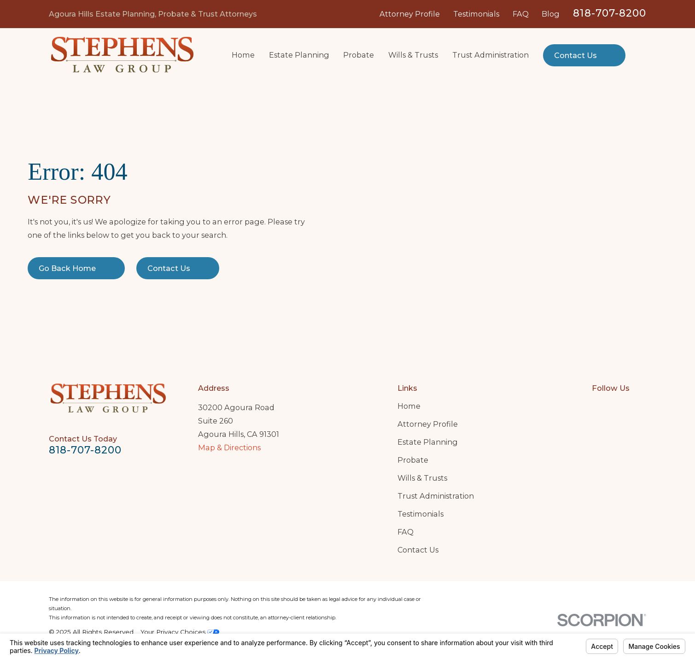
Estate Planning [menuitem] (299, 54)
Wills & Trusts (422, 477)
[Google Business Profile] (597, 406)
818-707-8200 (609, 13)
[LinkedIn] (619, 406)
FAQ (521, 13)
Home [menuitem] (243, 54)
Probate (412, 460)
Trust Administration (435, 495)
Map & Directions (229, 447)
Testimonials (476, 13)
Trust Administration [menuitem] (490, 54)
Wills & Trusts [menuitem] (413, 54)
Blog (551, 13)
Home (409, 406)
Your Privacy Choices (179, 631)
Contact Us (417, 549)
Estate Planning (427, 442)
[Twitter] (641, 406)
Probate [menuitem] (358, 54)
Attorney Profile (410, 13)
